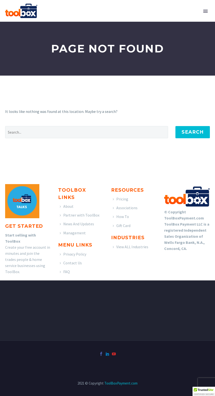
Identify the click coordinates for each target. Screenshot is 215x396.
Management (74, 232)
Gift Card (123, 225)
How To (122, 216)
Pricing (122, 199)
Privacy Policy (74, 254)
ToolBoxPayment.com (121, 383)
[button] (204, 391)
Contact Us (72, 262)
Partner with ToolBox (81, 215)
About (68, 206)
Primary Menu (205, 11)
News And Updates (78, 223)
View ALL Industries (132, 246)
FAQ (66, 271)
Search (193, 132)
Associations (127, 207)
